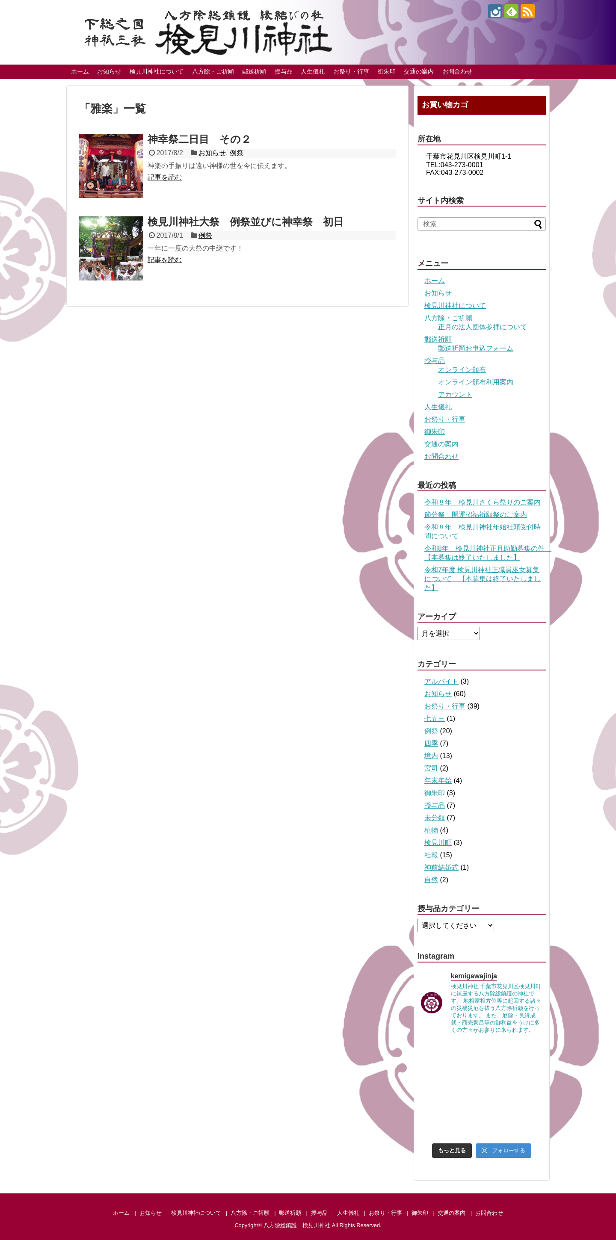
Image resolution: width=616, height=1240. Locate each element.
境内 (431, 755)
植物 (431, 830)
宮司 (431, 768)
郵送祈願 (254, 71)
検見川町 (438, 842)
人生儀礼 (313, 71)
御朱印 (387, 71)
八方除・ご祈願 (213, 71)
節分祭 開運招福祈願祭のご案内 (475, 514)
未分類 (434, 817)
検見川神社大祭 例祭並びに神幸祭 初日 (246, 221)
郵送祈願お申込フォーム (475, 348)
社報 (431, 855)
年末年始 (438, 780)
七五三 (434, 718)
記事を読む (165, 177)
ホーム (80, 71)
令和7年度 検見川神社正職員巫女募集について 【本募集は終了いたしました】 (482, 578)
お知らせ (109, 71)
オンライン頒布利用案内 (475, 382)
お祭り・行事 (351, 71)
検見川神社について (157, 71)
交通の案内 (419, 71)
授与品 (284, 71)
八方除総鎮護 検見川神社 (297, 1225)
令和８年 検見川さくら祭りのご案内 (482, 502)
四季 (431, 743)
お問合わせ (457, 71)
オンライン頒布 (462, 369)
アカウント (455, 394)
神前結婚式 (441, 867)
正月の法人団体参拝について (482, 327)
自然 (431, 879)
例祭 (236, 152)
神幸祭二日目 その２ (199, 139)
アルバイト (441, 681)
